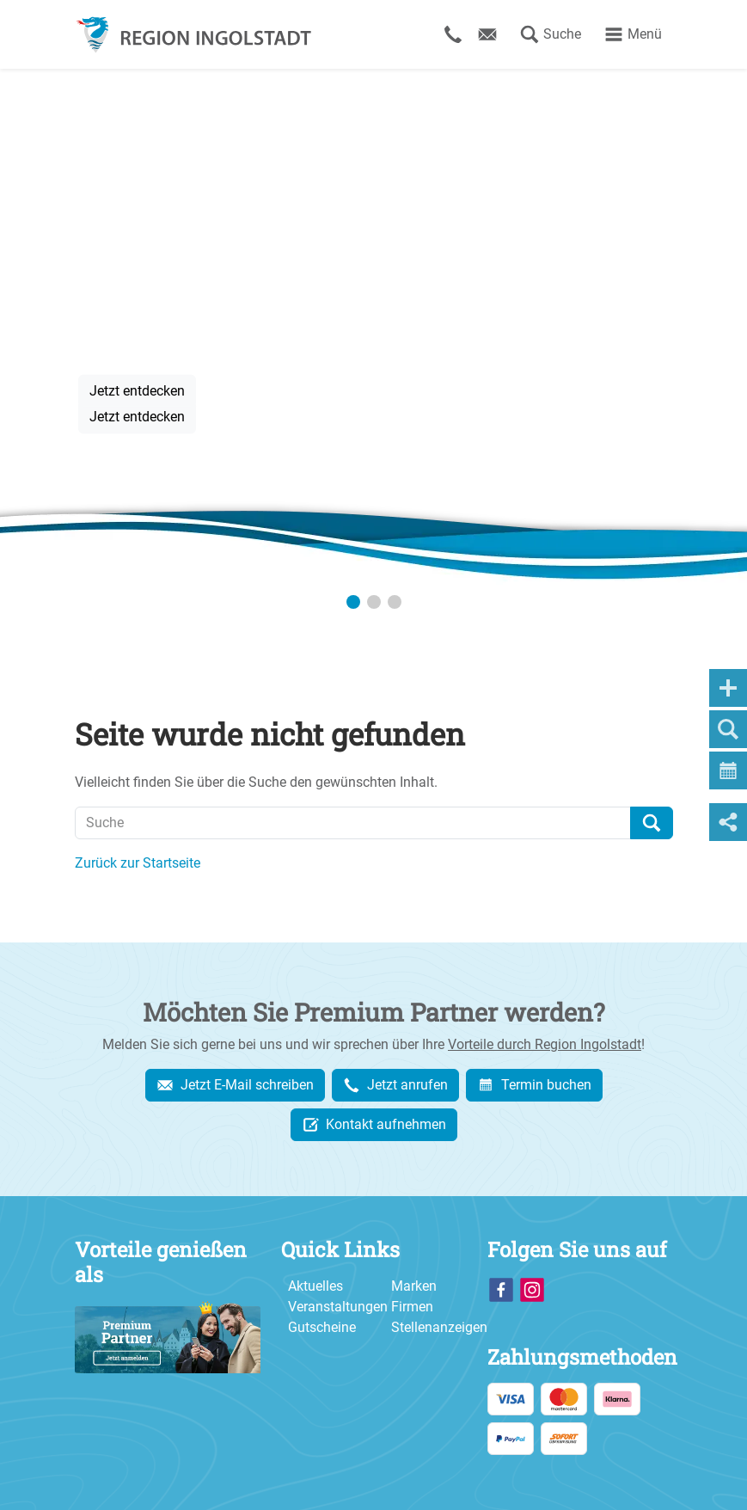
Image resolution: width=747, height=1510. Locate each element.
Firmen (412, 1306)
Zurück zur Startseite (137, 863)
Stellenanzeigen (439, 1327)
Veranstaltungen (338, 1306)
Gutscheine (322, 1327)
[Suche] (353, 823)
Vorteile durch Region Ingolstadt (544, 1044)
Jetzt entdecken (137, 390)
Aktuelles (315, 1286)
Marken (414, 1286)
